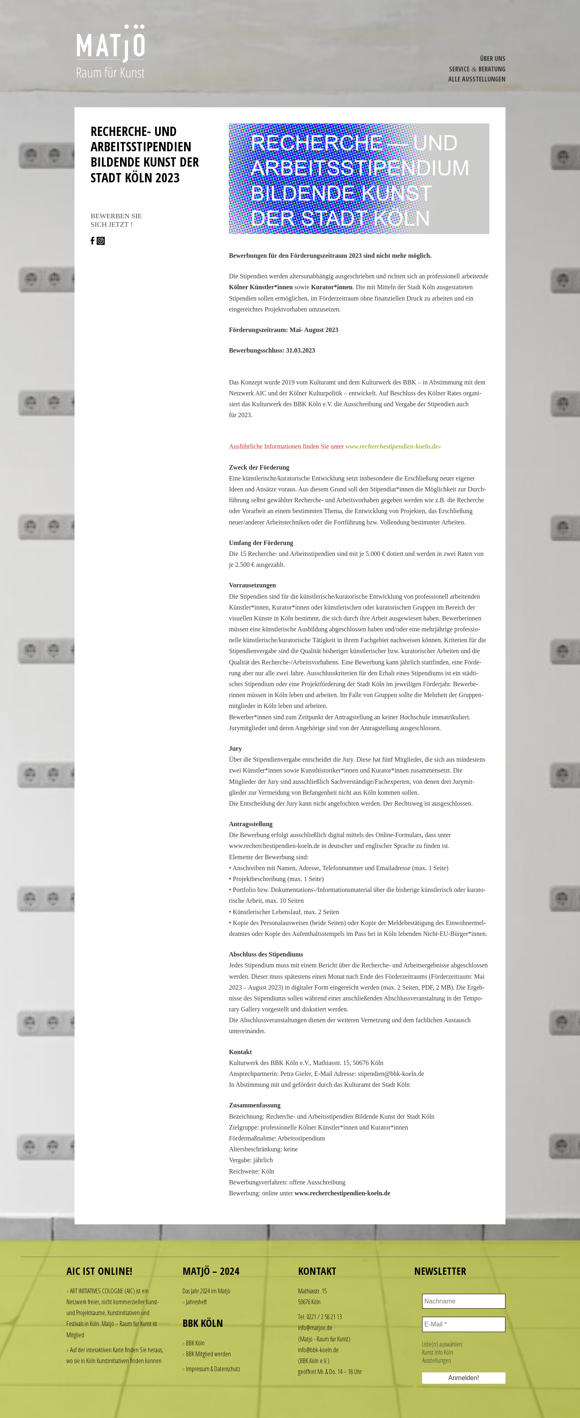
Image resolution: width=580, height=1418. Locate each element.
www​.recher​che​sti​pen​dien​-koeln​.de (392, 446)
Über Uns (492, 58)
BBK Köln (195, 1343)
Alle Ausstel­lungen (476, 79)
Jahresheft (196, 1301)
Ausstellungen (436, 1360)
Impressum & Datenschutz (213, 1368)
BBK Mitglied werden (208, 1353)
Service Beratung (477, 69)
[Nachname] (464, 1301)
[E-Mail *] (464, 1324)
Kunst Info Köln (437, 1352)
